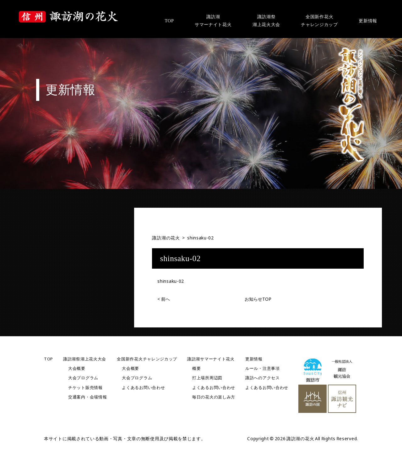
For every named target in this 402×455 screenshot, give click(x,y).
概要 (196, 368)
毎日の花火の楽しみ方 (213, 397)
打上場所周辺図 (207, 378)
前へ (163, 299)
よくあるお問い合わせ (143, 387)
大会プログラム (83, 378)
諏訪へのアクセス (262, 378)
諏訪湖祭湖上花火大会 (84, 359)
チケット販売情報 (85, 387)
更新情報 (254, 359)
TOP (48, 359)
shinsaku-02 (170, 281)
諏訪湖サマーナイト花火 (211, 359)
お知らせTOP (258, 299)
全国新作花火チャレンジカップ (147, 359)
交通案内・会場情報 (87, 397)
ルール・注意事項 (262, 368)
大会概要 (76, 368)
